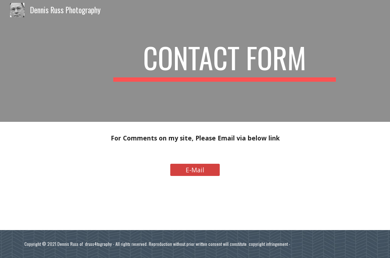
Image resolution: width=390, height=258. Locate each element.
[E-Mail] (195, 169)
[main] (224, 61)
